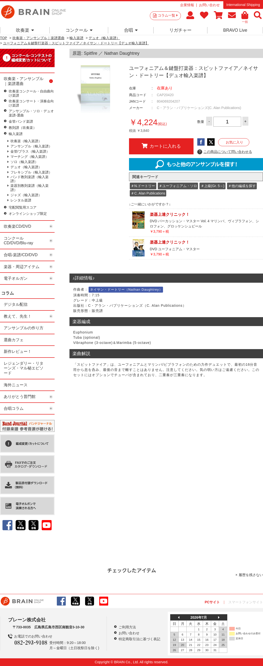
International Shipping (243, 5)
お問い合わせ (209, 5)
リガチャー (180, 30)
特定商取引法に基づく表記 (139, 639)
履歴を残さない (251, 575)
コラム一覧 (168, 15)
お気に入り (234, 142)
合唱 (131, 30)
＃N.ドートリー (143, 186)
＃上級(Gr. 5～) (213, 186)
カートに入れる (161, 146)
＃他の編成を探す (242, 186)
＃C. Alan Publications (148, 193)
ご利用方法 (127, 627)
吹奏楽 (25, 30)
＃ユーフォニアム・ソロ (178, 186)
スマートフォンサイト (245, 602)
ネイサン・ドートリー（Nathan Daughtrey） (126, 289)
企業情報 (187, 5)
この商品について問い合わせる (224, 151)
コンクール (79, 30)
